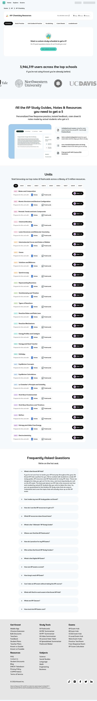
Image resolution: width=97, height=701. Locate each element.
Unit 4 (44, 185)
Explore (15, 2)
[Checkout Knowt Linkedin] (91, 681)
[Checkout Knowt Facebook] (80, 681)
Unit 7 (65, 185)
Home (9, 2)
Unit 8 (73, 185)
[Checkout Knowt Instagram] (75, 681)
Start (78, 193)
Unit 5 (51, 185)
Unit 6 (58, 185)
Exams (22, 2)
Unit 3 (36, 185)
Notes (34, 195)
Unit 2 (29, 185)
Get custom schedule (48, 49)
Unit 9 (80, 185)
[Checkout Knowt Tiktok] (69, 681)
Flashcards (46, 195)
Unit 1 (22, 185)
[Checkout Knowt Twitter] (86, 681)
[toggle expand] (21, 471)
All (16, 185)
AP (12, 8)
